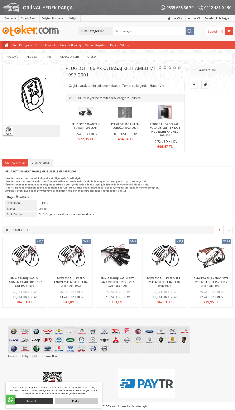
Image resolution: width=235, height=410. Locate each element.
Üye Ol (194, 18)
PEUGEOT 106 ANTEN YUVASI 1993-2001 (86, 126)
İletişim (27, 356)
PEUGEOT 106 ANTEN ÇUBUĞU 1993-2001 (125, 126)
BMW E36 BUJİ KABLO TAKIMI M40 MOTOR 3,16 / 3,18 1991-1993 (71, 282)
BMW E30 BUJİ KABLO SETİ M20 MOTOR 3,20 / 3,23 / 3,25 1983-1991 (117, 282)
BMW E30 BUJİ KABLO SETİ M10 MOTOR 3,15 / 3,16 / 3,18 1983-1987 (211, 282)
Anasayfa (14, 356)
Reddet (76, 401)
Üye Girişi (175, 18)
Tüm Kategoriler (23, 45)
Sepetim (216, 31)
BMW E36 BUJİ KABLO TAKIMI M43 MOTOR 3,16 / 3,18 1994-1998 (24, 282)
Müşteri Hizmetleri (45, 356)
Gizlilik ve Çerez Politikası (71, 393)
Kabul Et (31, 401)
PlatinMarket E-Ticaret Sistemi (106, 406)
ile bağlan (217, 18)
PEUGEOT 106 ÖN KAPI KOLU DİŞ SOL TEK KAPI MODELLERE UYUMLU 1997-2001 (165, 129)
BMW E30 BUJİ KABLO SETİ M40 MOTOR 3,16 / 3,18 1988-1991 (164, 282)
